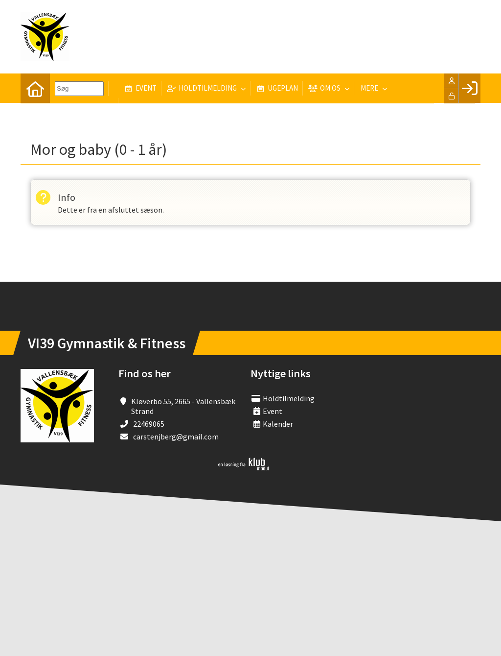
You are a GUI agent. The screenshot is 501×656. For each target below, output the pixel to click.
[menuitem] (35, 88)
